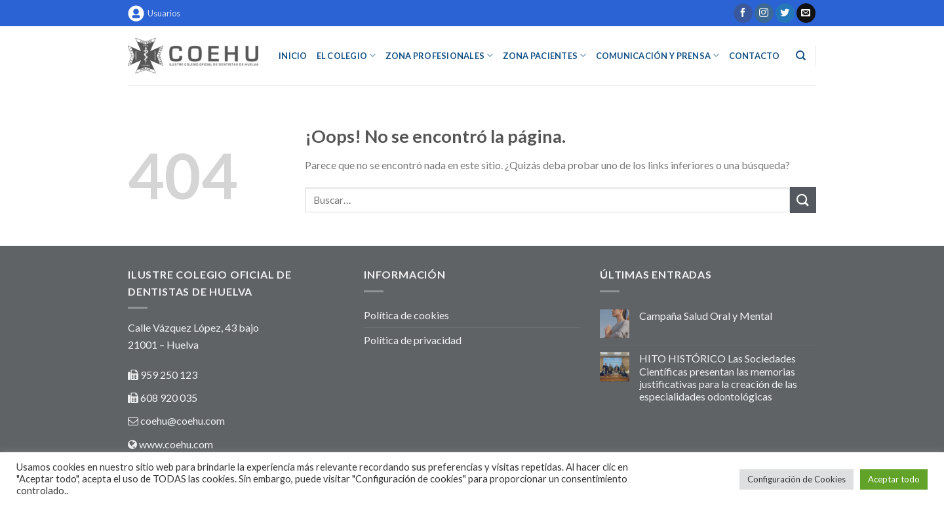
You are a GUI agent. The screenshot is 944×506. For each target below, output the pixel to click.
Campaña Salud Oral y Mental (705, 315)
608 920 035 (167, 397)
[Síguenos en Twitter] (785, 13)
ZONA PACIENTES (545, 55)
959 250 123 (168, 374)
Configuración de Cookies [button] (796, 479)
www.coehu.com (176, 444)
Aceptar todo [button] (894, 479)
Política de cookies (406, 315)
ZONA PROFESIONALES (439, 55)
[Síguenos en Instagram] (764, 13)
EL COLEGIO (346, 55)
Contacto (754, 55)
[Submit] (803, 199)
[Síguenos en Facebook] (743, 13)
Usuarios (154, 13)
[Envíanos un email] (806, 13)
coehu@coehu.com (182, 420)
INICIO (293, 55)
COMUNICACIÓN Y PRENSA (658, 55)
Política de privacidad (413, 340)
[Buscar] (801, 55)
